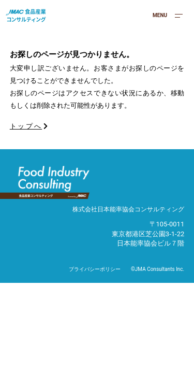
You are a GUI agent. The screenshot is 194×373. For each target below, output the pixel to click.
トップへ (29, 126)
